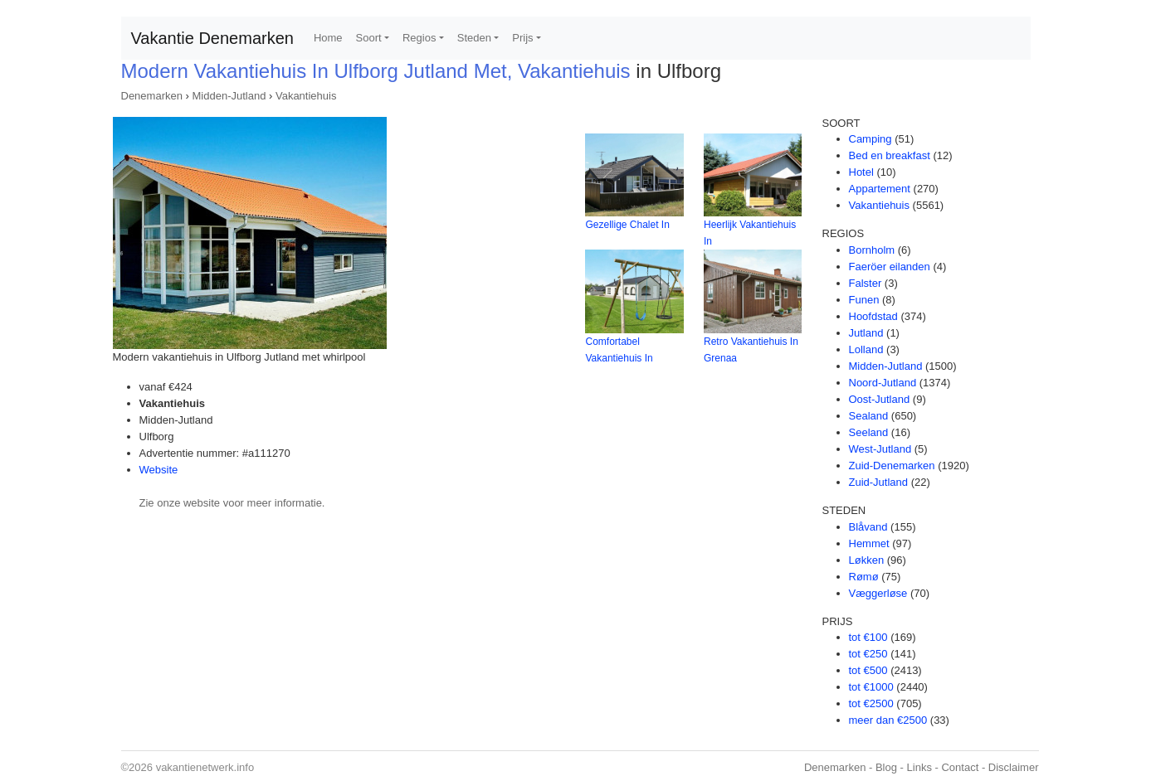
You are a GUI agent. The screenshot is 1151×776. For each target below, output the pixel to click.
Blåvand (868, 527)
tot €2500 (871, 703)
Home (328, 38)
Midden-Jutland (229, 96)
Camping (870, 139)
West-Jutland (880, 449)
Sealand (869, 416)
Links (919, 767)
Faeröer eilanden (889, 266)
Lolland (866, 349)
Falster (865, 283)
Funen (864, 299)
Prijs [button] (522, 38)
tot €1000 (871, 687)
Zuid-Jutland (879, 482)
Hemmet (869, 543)
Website (158, 469)
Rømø (864, 576)
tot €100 (868, 637)
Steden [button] (474, 38)
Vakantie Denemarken (212, 38)
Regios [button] (419, 38)
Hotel (861, 172)
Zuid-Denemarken (892, 465)
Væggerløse (878, 593)
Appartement (879, 188)
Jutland (866, 333)
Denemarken (152, 96)
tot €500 (868, 670)
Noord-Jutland (883, 382)
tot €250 (868, 653)
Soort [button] (369, 38)
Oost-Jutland (879, 399)
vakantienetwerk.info (205, 767)
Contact (959, 767)
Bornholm (872, 250)
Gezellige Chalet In (627, 224)
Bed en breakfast (889, 155)
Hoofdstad (873, 316)
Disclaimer (1013, 767)
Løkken (867, 560)
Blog (886, 767)
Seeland (869, 432)
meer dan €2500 (888, 720)
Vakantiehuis (306, 96)
